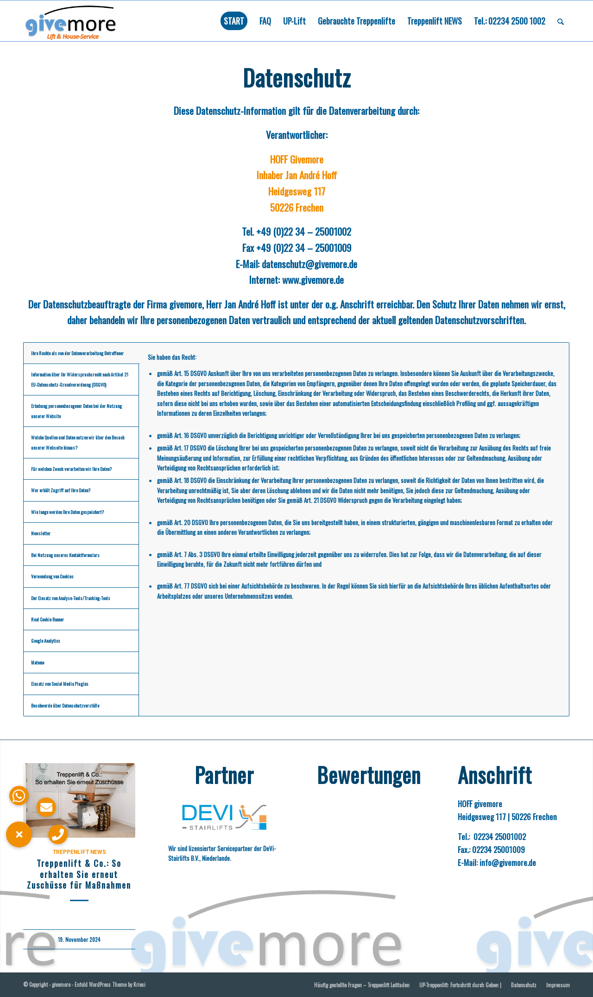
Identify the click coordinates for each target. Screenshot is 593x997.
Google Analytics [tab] (45, 640)
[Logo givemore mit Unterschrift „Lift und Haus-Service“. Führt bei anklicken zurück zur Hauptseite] (80, 20)
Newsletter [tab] (40, 533)
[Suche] (560, 20)
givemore (61, 984)
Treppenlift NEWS (79, 852)
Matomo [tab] (37, 662)
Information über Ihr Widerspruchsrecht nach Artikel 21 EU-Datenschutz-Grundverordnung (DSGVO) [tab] (79, 379)
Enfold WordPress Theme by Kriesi (110, 984)
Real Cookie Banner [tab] (47, 619)
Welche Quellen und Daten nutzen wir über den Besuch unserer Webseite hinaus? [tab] (77, 442)
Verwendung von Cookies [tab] (52, 576)
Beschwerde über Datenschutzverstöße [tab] (65, 705)
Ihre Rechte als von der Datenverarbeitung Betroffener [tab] (77, 353)
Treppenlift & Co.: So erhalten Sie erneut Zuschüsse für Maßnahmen (79, 874)
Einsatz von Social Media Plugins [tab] (59, 683)
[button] (19, 834)
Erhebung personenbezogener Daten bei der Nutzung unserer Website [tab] (76, 410)
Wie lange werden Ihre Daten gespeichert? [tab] (67, 511)
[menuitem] (233, 20)
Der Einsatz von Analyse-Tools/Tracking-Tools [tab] (70, 598)
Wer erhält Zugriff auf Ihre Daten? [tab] (60, 490)
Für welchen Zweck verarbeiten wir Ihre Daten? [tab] (71, 468)
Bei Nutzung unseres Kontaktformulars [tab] (65, 555)
